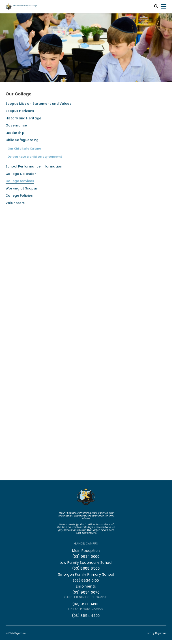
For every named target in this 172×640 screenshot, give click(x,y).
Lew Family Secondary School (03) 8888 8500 (86, 566)
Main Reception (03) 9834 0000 (86, 554)
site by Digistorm (156, 633)
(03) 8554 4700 (86, 616)
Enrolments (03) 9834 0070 (86, 590)
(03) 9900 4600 (86, 604)
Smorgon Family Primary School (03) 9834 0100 (86, 578)
